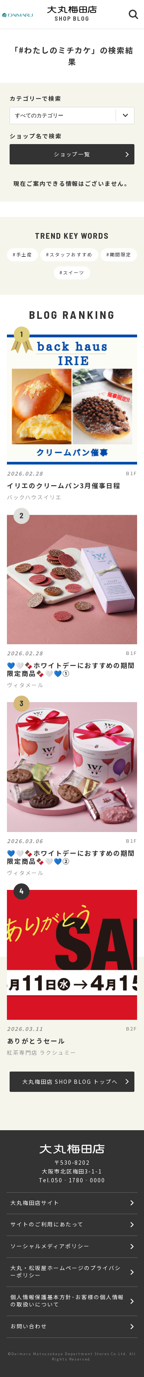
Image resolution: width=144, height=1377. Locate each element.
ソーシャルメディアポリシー (49, 1246)
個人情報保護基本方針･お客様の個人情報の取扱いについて (67, 1300)
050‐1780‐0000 (78, 1180)
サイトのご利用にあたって (47, 1224)
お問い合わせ (28, 1326)
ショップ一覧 (91, 154)
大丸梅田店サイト (35, 1202)
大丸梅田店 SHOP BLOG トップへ (75, 1081)
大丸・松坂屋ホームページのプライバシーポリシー (65, 1271)
